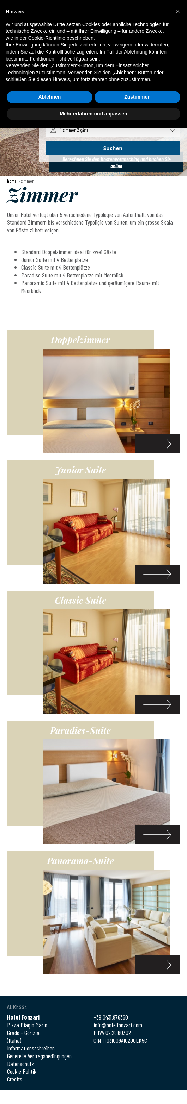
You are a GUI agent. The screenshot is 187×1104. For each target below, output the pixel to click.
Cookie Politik (21, 1071)
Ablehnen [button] (49, 97)
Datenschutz (20, 1063)
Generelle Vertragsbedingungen (39, 1056)
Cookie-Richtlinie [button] (46, 38)
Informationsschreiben (31, 1048)
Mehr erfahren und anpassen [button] (93, 114)
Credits (14, 1079)
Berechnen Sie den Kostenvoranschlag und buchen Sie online (116, 162)
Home (12, 181)
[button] (177, 11)
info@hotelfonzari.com (118, 1025)
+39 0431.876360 (111, 1017)
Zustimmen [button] (137, 97)
